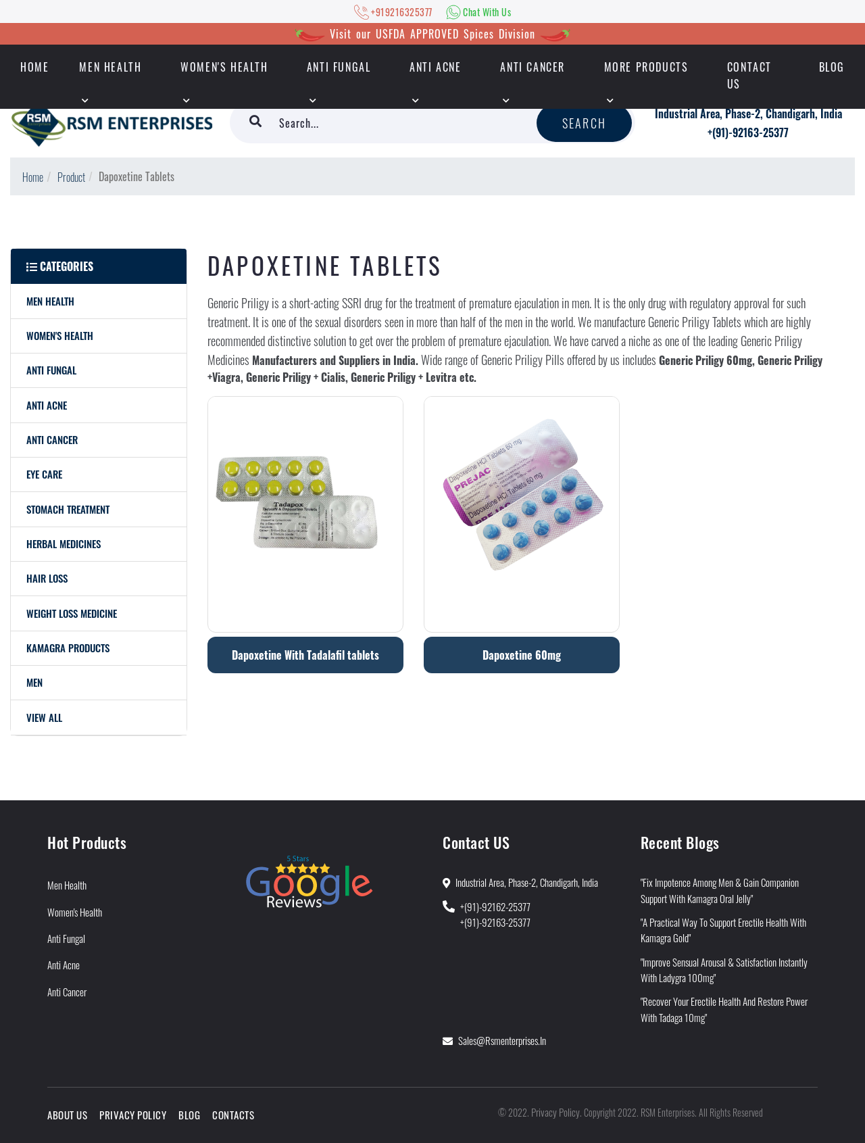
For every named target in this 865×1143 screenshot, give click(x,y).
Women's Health (224, 67)
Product (71, 177)
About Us (67, 1114)
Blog (832, 67)
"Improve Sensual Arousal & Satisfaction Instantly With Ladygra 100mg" (724, 969)
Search (584, 123)
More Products (646, 67)
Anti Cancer (532, 67)
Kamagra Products (67, 647)
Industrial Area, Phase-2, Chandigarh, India (748, 113)
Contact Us (749, 75)
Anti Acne (435, 67)
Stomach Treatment (67, 509)
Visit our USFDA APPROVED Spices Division (432, 34)
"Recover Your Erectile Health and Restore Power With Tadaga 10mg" (724, 1009)
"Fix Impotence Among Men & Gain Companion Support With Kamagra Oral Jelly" (720, 890)
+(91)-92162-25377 (495, 906)
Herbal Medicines (63, 543)
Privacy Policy (132, 1114)
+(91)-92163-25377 (748, 132)
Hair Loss (47, 577)
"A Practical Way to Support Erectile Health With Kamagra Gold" (723, 930)
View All (44, 717)
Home (32, 177)
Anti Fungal (339, 67)
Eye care (44, 473)
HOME (34, 67)
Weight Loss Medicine (71, 613)
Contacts (233, 1114)
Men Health (110, 67)
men (34, 682)
